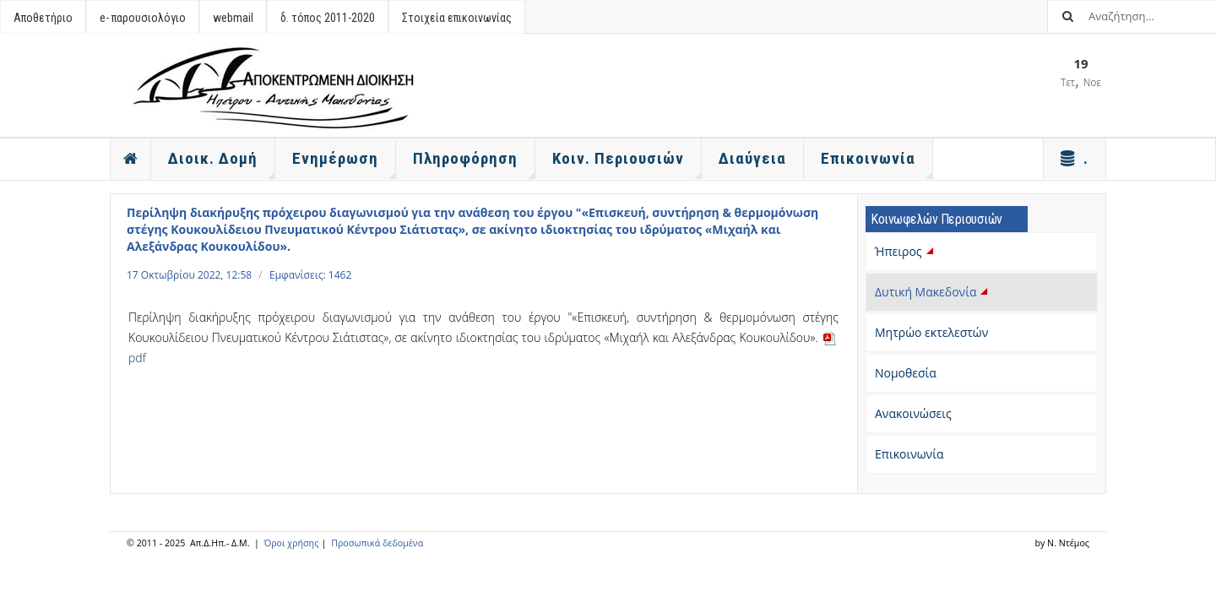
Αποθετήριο (43, 17)
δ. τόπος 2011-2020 (327, 17)
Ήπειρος (905, 251)
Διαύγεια (752, 158)
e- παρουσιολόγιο (143, 17)
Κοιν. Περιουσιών (627, 164)
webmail (233, 17)
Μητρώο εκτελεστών (931, 332)
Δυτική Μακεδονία (933, 292)
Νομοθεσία (905, 373)
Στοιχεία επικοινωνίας (457, 17)
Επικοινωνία (909, 454)
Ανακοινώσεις (913, 413)
